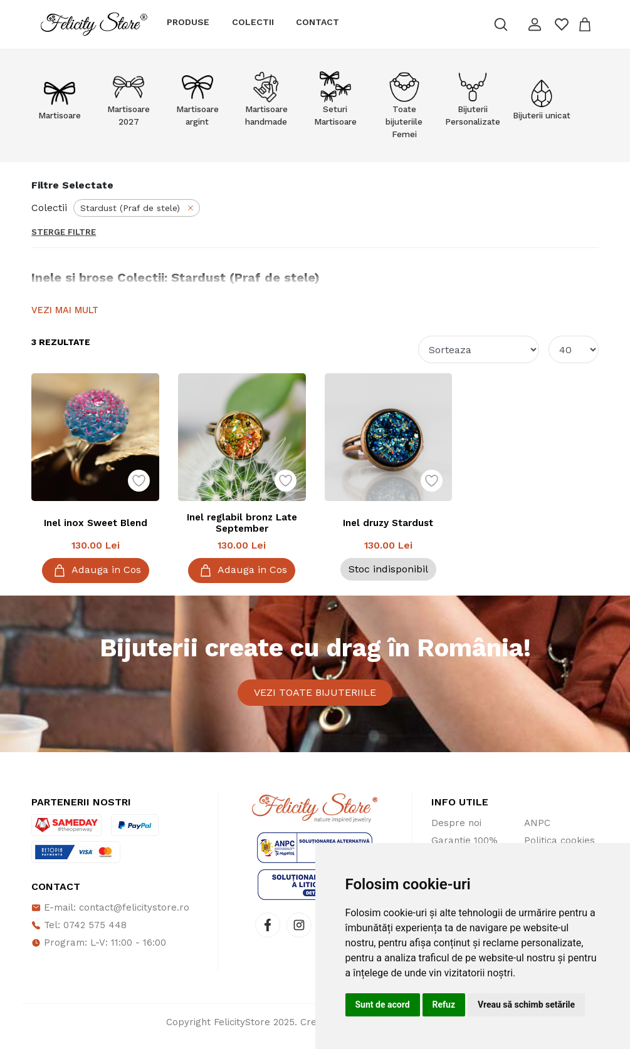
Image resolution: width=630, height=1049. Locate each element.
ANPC (537, 831)
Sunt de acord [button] (382, 1005)
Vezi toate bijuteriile (315, 697)
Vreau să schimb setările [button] (526, 1005)
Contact (317, 22)
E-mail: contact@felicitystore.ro (110, 916)
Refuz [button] (444, 1005)
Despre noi (456, 831)
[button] (534, 24)
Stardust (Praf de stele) (138, 208)
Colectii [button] (253, 22)
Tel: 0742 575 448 (79, 933)
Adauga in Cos (95, 570)
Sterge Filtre (63, 232)
